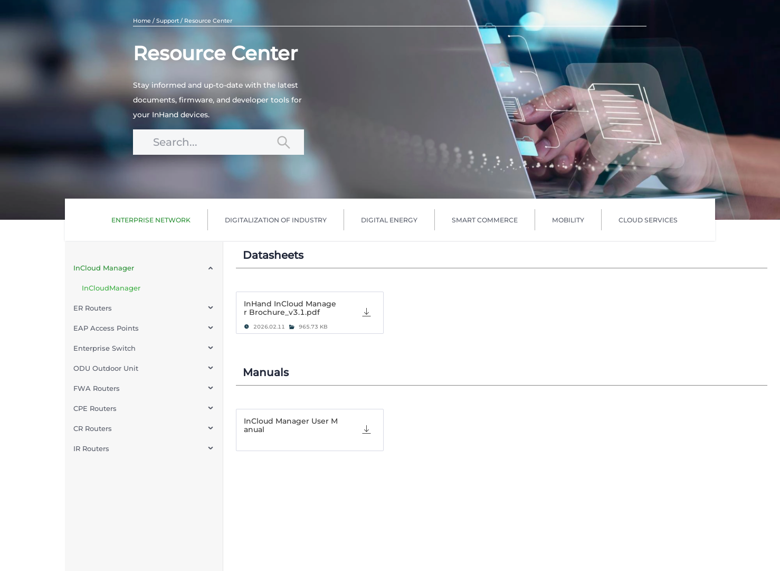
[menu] (394, 220)
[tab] (310, 313)
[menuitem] (151, 219)
